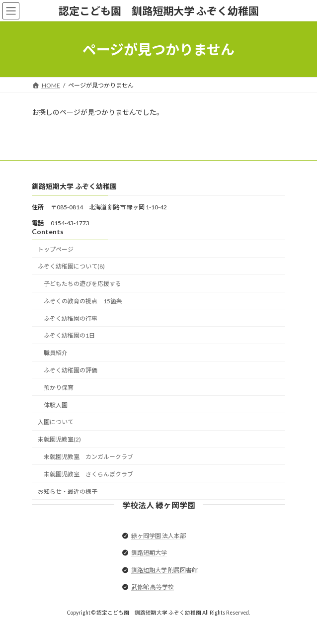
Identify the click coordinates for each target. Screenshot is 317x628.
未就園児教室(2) (59, 439)
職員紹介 (56, 353)
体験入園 (56, 405)
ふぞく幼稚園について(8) (71, 266)
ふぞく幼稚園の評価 (70, 370)
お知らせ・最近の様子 (67, 491)
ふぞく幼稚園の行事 (70, 318)
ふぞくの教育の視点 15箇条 (83, 301)
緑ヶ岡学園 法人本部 (158, 535)
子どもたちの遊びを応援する (82, 283)
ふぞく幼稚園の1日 (69, 336)
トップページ (56, 249)
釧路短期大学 (149, 553)
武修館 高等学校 (152, 587)
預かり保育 (59, 387)
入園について (56, 422)
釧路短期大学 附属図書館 (164, 570)
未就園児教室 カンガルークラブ (88, 456)
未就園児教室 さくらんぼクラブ (88, 474)
